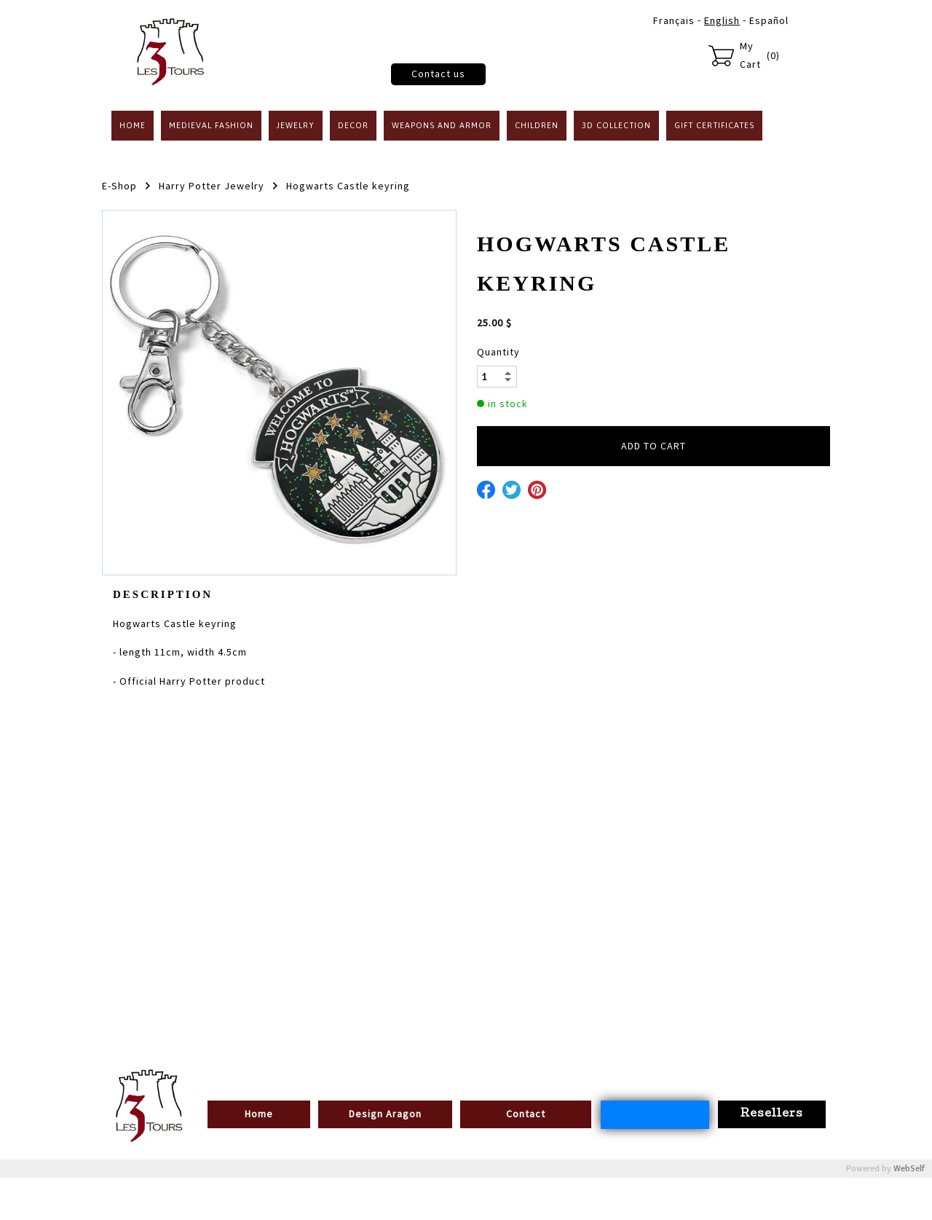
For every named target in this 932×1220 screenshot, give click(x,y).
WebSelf (909, 1168)
